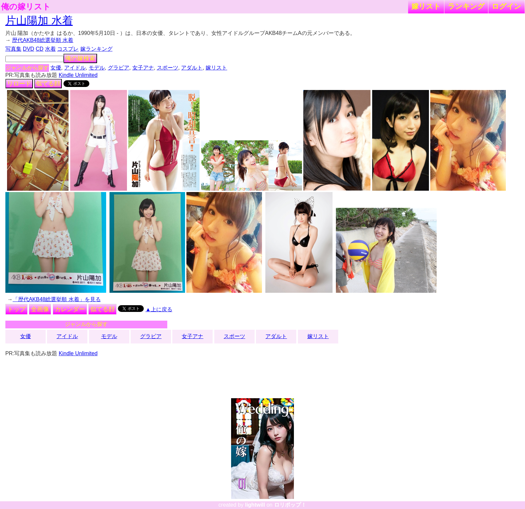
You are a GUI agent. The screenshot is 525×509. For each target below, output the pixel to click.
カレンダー (70, 309)
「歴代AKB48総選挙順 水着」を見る (57, 299)
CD (39, 49)
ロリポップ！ (290, 505)
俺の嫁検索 (80, 58)
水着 (50, 49)
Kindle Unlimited (78, 75)
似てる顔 (48, 83)
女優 (55, 68)
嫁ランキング (96, 49)
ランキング (466, 6)
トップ (16, 309)
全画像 (40, 309)
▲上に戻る (158, 309)
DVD (28, 49)
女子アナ (143, 68)
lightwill (255, 505)
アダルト (192, 68)
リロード (19, 83)
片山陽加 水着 (39, 20)
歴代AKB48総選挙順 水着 (42, 40)
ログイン (506, 6)
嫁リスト (426, 6)
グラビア (118, 68)
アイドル (75, 68)
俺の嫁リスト (26, 6)
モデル (97, 68)
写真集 (13, 49)
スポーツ (167, 68)
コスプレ (68, 49)
